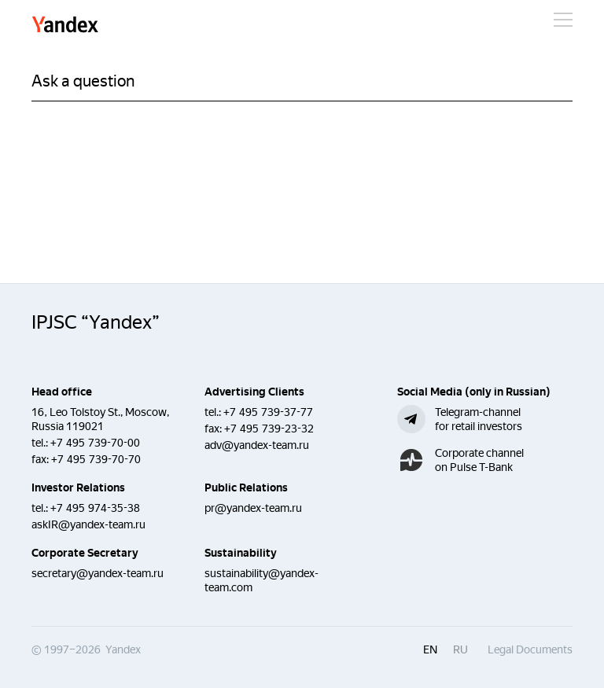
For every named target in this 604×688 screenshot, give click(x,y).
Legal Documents (530, 649)
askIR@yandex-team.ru (88, 524)
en (430, 649)
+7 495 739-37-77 (268, 412)
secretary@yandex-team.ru (97, 573)
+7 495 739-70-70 (96, 459)
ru (460, 649)
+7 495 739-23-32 (269, 428)
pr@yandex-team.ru (253, 508)
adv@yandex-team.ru (256, 445)
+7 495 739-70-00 (95, 442)
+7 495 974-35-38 (95, 508)
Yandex (65, 25)
